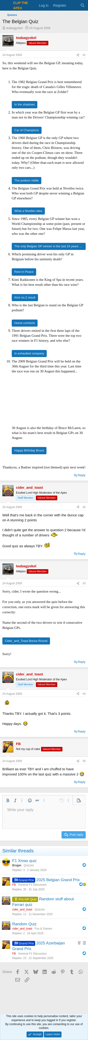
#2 (84, 507)
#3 (84, 583)
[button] (7, 800)
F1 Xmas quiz (24, 861)
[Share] (78, 55)
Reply (81, 475)
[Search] (82, 5)
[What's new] (73, 5)
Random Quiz (24, 924)
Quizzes (29, 865)
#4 (84, 693)
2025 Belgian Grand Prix (58, 880)
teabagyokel (14, 28)
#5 (84, 761)
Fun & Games (43, 928)
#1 (84, 55)
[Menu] (6, 5)
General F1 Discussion (32, 884)
